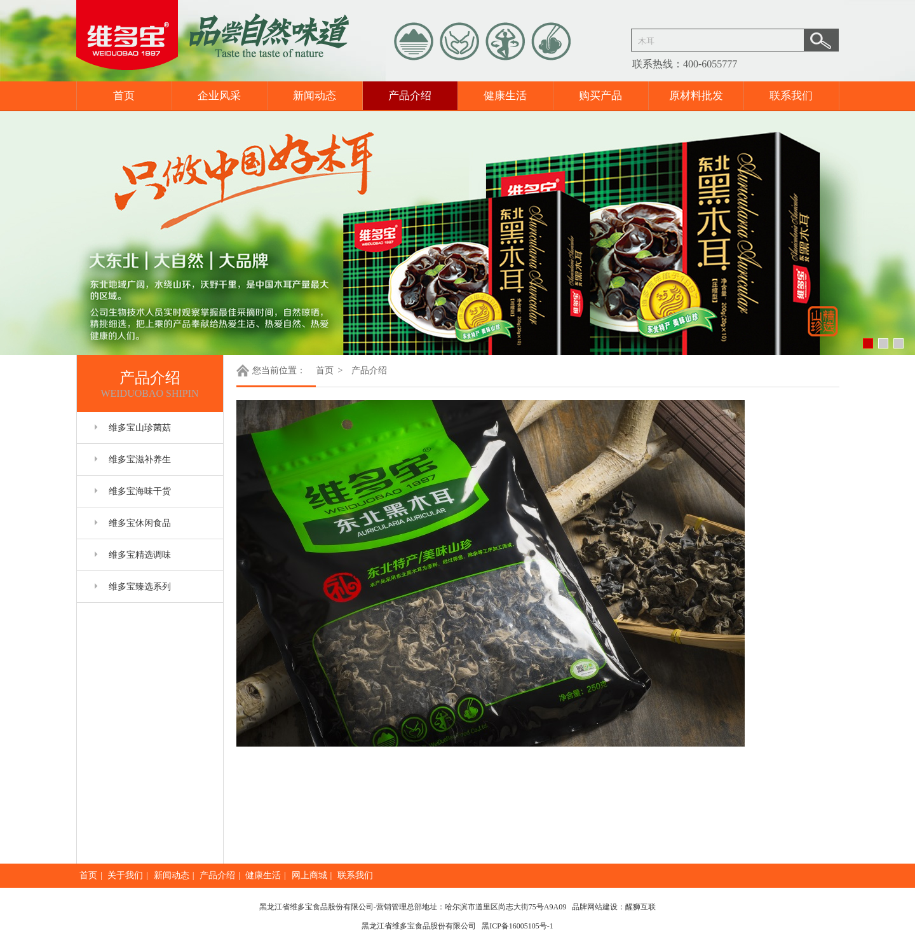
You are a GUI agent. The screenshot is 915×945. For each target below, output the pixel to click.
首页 (124, 96)
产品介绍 (409, 96)
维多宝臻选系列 (140, 586)
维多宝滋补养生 (140, 459)
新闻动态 (314, 96)
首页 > (330, 370)
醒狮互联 (640, 906)
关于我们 (125, 875)
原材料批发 (696, 96)
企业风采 (219, 96)
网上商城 (309, 875)
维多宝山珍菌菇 (140, 427)
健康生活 (505, 96)
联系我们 (791, 96)
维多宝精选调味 (140, 555)
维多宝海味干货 (140, 491)
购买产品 (600, 96)
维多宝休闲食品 (140, 523)
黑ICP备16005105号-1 (517, 925)
